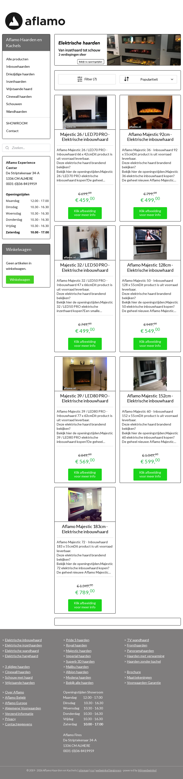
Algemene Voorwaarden (23, 708)
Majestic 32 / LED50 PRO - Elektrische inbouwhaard (85, 267)
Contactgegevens (18, 724)
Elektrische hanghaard (21, 656)
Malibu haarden (77, 667)
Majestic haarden (79, 651)
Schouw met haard (19, 677)
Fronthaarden (137, 645)
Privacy (10, 719)
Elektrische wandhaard (22, 651)
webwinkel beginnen (108, 770)
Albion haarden (77, 672)
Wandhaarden (16, 111)
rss (92, 770)
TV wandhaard (138, 640)
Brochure (134, 672)
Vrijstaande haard (19, 89)
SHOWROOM (16, 123)
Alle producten (17, 59)
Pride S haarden (77, 640)
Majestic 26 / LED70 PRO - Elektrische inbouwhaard (85, 137)
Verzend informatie (19, 714)
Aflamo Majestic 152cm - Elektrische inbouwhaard (150, 398)
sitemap (83, 770)
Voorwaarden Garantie (144, 683)
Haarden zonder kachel (144, 661)
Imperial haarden (78, 656)
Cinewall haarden (19, 96)
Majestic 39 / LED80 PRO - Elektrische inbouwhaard (85, 398)
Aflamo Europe (16, 703)
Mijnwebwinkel (147, 770)
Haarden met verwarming (145, 656)
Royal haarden (76, 645)
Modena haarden (78, 677)
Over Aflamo (14, 692)
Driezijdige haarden (20, 74)
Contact (12, 131)
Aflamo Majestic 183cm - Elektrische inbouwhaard (85, 529)
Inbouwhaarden (18, 66)
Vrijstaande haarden (20, 683)
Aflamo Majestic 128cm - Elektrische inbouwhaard (150, 267)
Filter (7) (87, 79)
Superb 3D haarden (80, 661)
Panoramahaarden (140, 651)
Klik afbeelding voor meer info (85, 213)
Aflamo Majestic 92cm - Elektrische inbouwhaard (150, 137)
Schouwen (14, 104)
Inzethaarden (16, 81)
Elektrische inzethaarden (23, 645)
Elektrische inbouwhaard (23, 640)
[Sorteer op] (148, 79)
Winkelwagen (20, 279)
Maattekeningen (139, 677)
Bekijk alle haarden (79, 683)
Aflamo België (15, 697)
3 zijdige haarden (17, 667)
